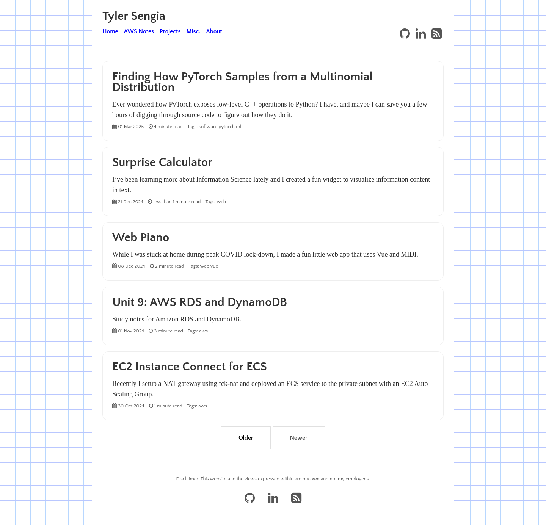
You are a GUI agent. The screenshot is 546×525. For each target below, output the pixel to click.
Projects (170, 31)
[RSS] (437, 34)
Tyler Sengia (133, 16)
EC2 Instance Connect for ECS (189, 366)
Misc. (193, 31)
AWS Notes (139, 31)
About (214, 31)
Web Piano (140, 237)
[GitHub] (405, 34)
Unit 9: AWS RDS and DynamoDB (199, 302)
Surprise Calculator (162, 162)
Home (110, 31)
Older (245, 437)
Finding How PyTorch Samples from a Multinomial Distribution (242, 82)
